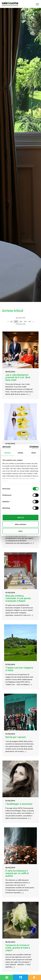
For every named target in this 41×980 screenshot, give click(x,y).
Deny (20, 531)
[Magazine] (7, 977)
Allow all (20, 517)
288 (20, 322)
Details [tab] (20, 453)
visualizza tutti (20, 324)
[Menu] (36, 4)
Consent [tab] (7, 453)
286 (11, 322)
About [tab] (33, 453)
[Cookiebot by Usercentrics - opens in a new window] (29, 447)
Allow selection (20, 524)
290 (29, 322)
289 (25, 322)
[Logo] (10, 4)
